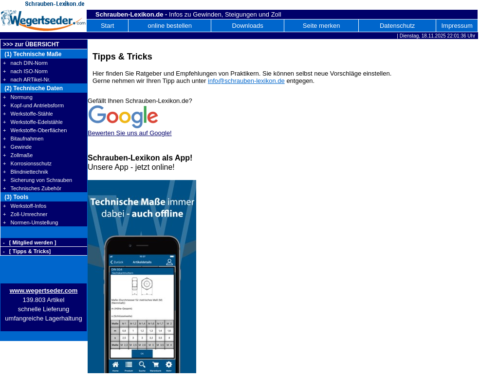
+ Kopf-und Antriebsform (33, 105)
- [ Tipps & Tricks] (27, 251)
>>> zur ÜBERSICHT (31, 44)
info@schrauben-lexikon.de (246, 80)
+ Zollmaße (18, 155)
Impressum (456, 25)
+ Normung (18, 97)
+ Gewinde (17, 147)
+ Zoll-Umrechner (25, 214)
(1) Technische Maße (32, 54)
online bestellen (170, 25)
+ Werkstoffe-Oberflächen (35, 130)
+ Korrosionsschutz (27, 163)
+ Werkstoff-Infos (24, 206)
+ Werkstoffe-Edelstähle (33, 122)
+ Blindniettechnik (25, 172)
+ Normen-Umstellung (30, 222)
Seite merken (321, 25)
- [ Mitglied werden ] (29, 242)
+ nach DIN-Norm (25, 63)
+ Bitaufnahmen (23, 138)
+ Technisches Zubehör (32, 188)
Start (107, 25)
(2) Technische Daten (33, 88)
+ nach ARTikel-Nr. (27, 79)
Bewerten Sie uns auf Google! (130, 133)
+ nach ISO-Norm (25, 71)
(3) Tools (15, 197)
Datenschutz (397, 25)
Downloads (247, 25)
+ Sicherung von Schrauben (37, 180)
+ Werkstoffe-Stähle (28, 114)
